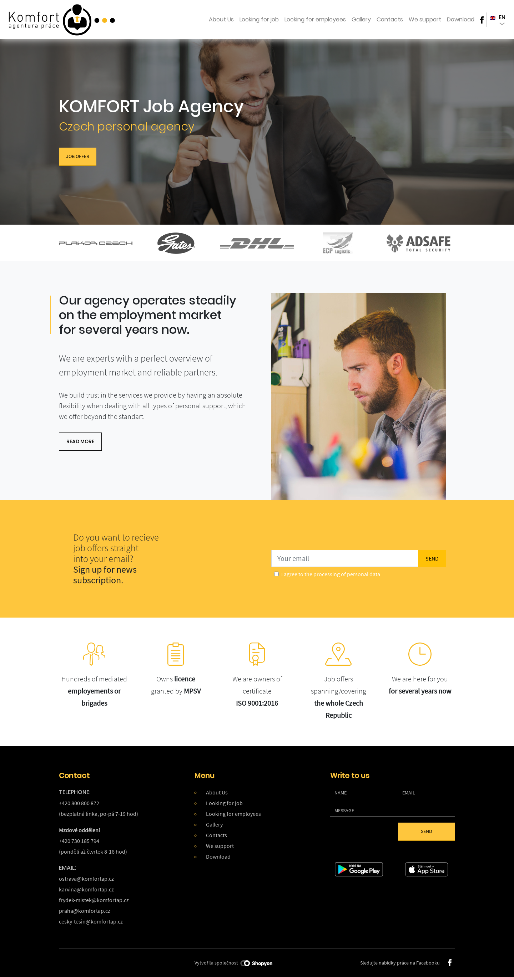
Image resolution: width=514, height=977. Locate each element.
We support (425, 19)
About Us (221, 19)
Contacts (390, 19)
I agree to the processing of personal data (330, 574)
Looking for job (259, 19)
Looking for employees (315, 19)
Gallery (361, 19)
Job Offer (77, 156)
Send (426, 831)
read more (80, 441)
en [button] (497, 19)
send (432, 558)
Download (460, 19)
